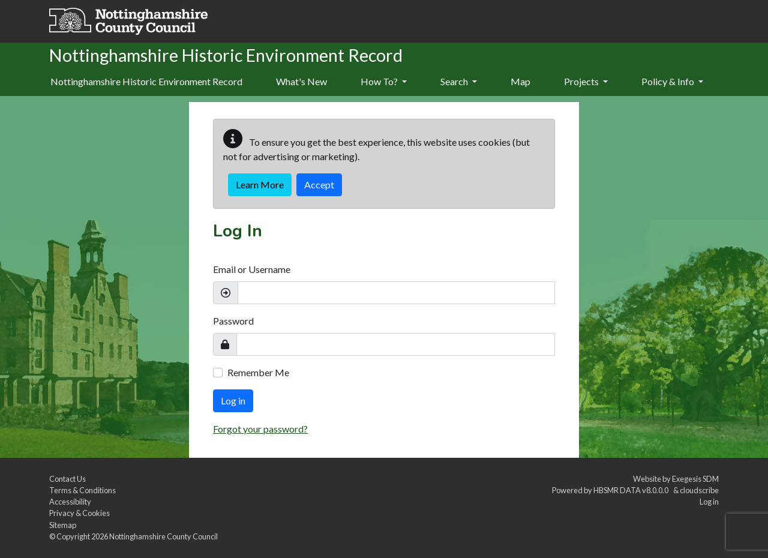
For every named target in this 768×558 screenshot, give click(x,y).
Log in (233, 400)
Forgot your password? (260, 428)
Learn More (260, 184)
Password (233, 320)
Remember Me (258, 372)
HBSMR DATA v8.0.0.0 (632, 490)
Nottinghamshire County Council (163, 536)
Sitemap (62, 525)
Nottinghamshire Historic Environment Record (146, 81)
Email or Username (251, 269)
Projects (586, 81)
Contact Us (67, 479)
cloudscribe (699, 490)
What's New (301, 81)
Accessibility (70, 501)
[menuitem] (301, 82)
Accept (319, 184)
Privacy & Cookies (79, 513)
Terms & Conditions (82, 490)
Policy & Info (672, 81)
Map (520, 81)
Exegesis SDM (695, 479)
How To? (384, 81)
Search (458, 81)
